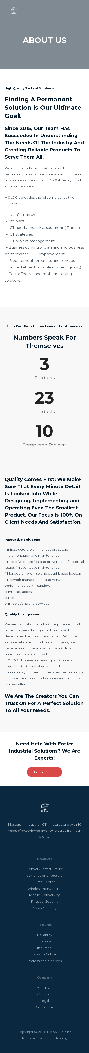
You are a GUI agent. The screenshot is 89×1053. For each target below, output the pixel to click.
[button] (44, 772)
